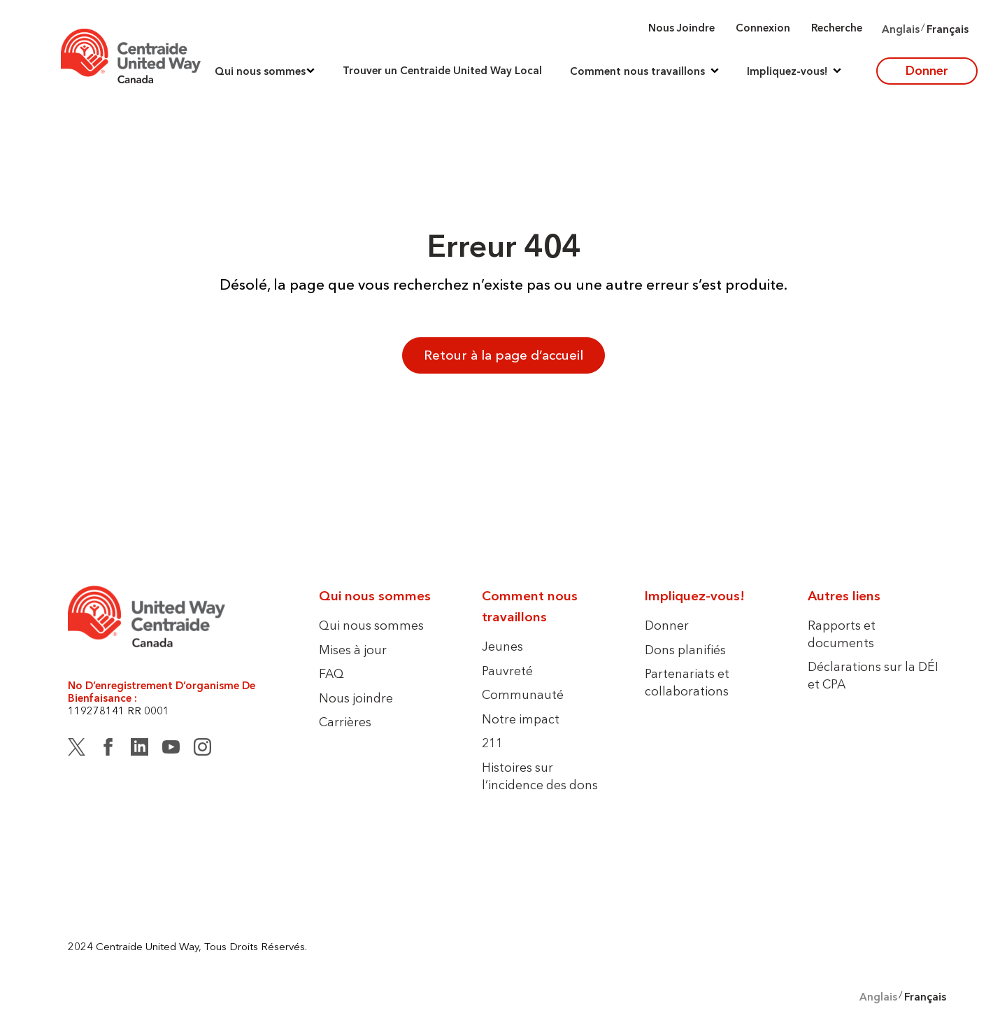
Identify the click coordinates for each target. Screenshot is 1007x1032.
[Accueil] (131, 55)
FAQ (331, 673)
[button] (265, 71)
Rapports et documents (842, 634)
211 (492, 742)
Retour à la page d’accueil (503, 355)
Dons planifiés (685, 649)
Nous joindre (681, 27)
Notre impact (520, 719)
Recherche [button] (836, 27)
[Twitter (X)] (76, 749)
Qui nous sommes (371, 625)
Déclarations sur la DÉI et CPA (873, 675)
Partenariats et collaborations (687, 682)
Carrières (345, 721)
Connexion (763, 27)
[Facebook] (108, 749)
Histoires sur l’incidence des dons (540, 776)
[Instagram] (202, 749)
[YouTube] (171, 749)
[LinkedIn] (139, 749)
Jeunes (502, 646)
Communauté (523, 694)
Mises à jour (353, 649)
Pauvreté (507, 670)
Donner (927, 70)
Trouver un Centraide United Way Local (442, 70)
